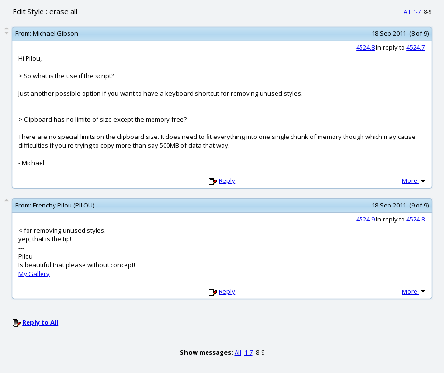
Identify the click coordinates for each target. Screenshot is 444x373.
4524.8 (365, 47)
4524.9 (365, 219)
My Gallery (34, 273)
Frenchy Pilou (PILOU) (63, 205)
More (414, 180)
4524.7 (415, 47)
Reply (227, 180)
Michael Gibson (55, 33)
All (407, 11)
